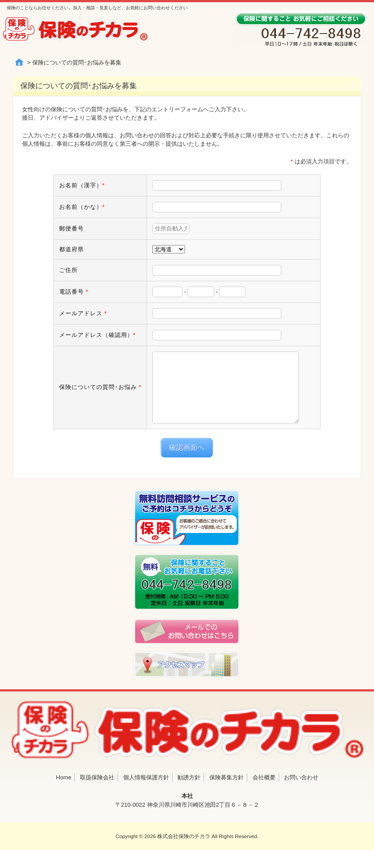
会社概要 (264, 777)
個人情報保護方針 (146, 777)
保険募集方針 (226, 777)
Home (64, 777)
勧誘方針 (189, 777)
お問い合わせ (301, 777)
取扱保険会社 (97, 777)
